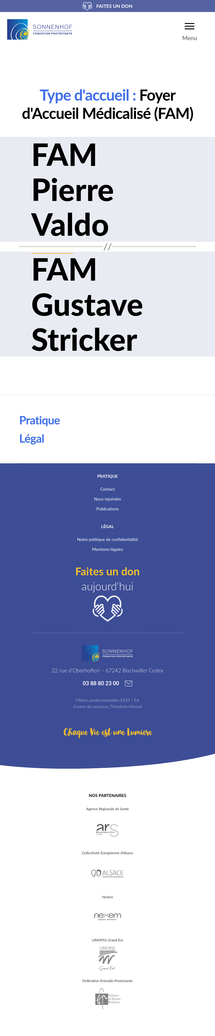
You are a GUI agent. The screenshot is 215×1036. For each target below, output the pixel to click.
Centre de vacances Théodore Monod (107, 706)
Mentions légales (107, 549)
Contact (107, 488)
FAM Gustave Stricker (87, 303)
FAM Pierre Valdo (72, 189)
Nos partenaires (107, 795)
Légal (31, 438)
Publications (107, 508)
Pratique (39, 420)
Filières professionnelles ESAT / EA (107, 700)
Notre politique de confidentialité (107, 539)
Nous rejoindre (107, 498)
